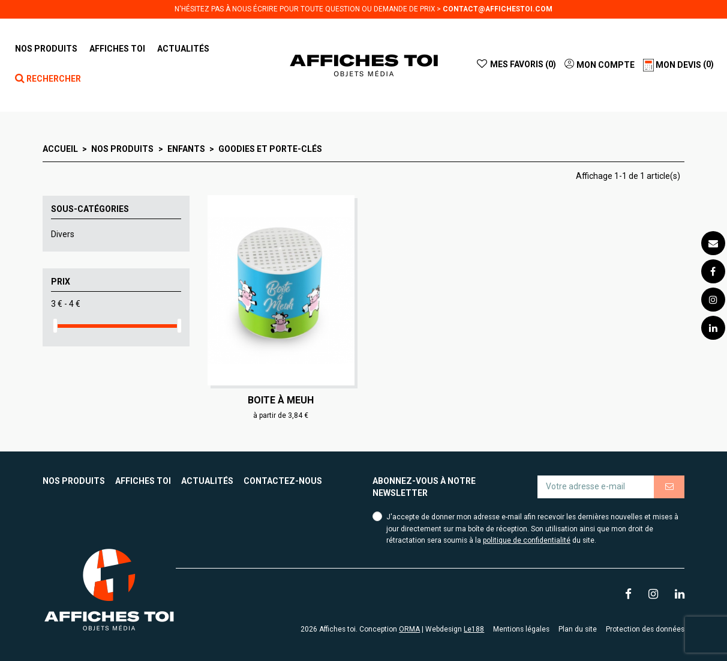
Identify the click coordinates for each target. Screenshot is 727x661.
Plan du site (577, 629)
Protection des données (645, 629)
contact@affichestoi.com (497, 9)
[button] (117, 49)
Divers (62, 234)
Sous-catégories (90, 209)
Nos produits (74, 481)
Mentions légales (521, 629)
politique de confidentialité (526, 540)
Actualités (207, 481)
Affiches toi (143, 481)
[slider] (55, 325)
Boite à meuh (281, 400)
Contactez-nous (283, 481)
